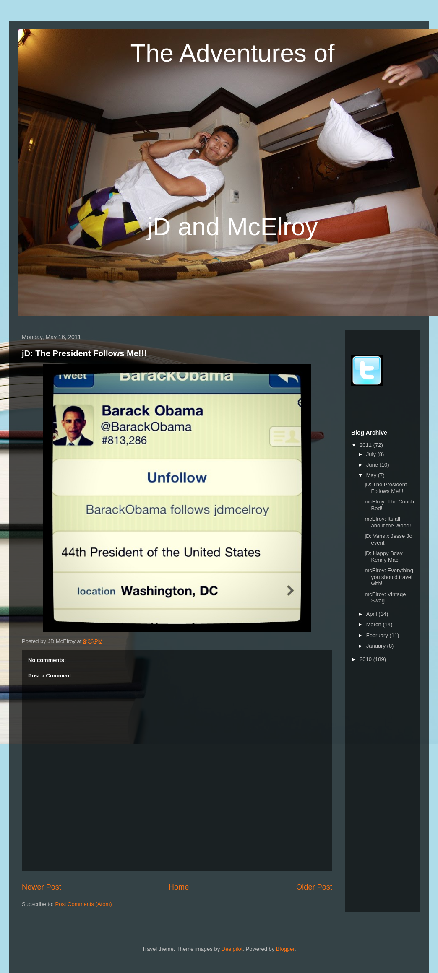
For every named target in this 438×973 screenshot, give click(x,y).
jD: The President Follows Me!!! (84, 353)
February (378, 635)
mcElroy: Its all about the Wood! (388, 522)
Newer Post (41, 887)
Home (179, 887)
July (372, 454)
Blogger (285, 949)
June (373, 465)
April (372, 614)
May (372, 475)
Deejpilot (232, 949)
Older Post (314, 887)
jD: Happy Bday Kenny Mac (383, 556)
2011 (366, 445)
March (374, 624)
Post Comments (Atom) (83, 904)
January (376, 646)
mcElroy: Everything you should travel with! (389, 576)
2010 (366, 659)
